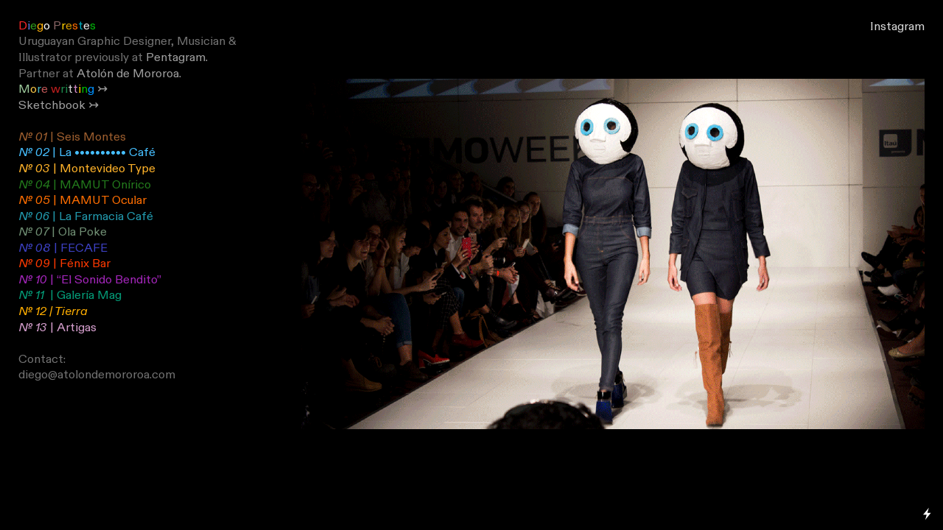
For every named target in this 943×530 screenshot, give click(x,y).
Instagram (897, 26)
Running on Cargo (927, 450)
